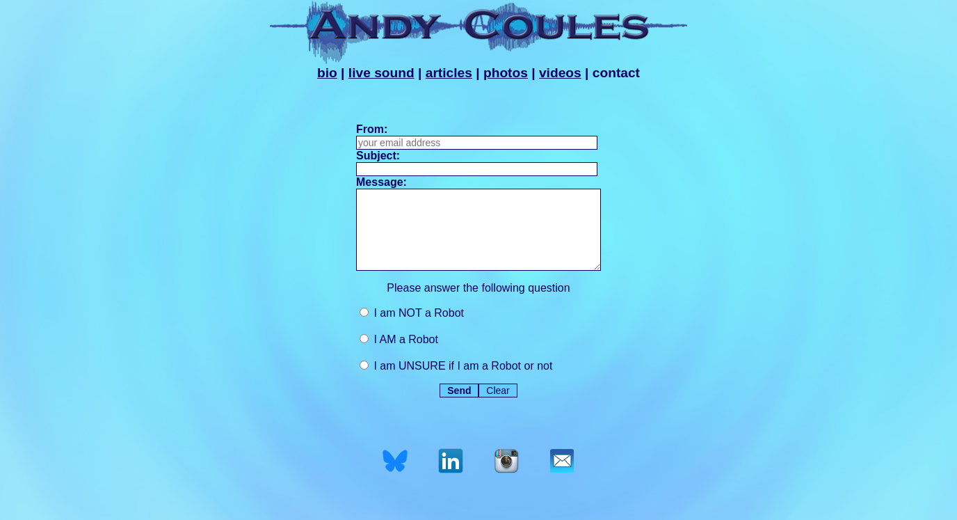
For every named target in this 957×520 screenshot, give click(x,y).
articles (449, 72)
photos (505, 72)
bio (327, 72)
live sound (381, 72)
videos (560, 72)
